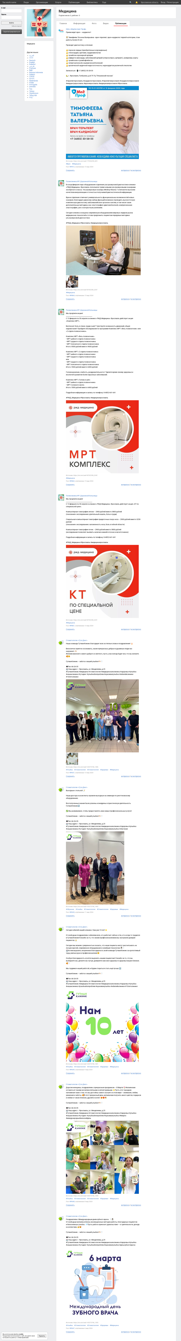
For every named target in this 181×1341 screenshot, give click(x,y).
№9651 (72, 773)
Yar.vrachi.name (9, 2)
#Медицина (76, 164)
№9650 (72, 912)
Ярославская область (149, 2)
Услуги (58, 2)
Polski (31, 83)
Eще (104, 2)
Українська (33, 93)
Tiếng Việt (33, 95)
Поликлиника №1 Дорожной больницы (81, 181)
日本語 (31, 76)
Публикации (74, 2)
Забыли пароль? (17, 26)
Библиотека (92, 2)
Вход (163, 2)
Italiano (32, 74)
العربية (31, 55)
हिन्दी (30, 70)
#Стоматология (80, 770)
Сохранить (70, 170)
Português (33, 85)
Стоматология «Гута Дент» (76, 640)
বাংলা (31, 58)
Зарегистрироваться (11, 32)
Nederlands (33, 81)
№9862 (72, 481)
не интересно (136, 170)
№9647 (72, 1328)
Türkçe (31, 91)
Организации (42, 2)
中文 (31, 97)
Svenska (32, 87)
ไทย (30, 89)
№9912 (72, 167)
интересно (125, 170)
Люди (26, 2)
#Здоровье (104, 770)
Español (32, 64)
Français (32, 68)
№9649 (72, 1070)
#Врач (68, 164)
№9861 (72, 626)
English (32, 62)
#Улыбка (69, 770)
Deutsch (32, 60)
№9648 (72, 1201)
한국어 (31, 79)
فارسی (31, 66)
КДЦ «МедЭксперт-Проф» (76, 29)
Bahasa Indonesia (36, 72)
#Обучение (70, 909)
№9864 (72, 295)
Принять (42, 1336)
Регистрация (173, 2)
